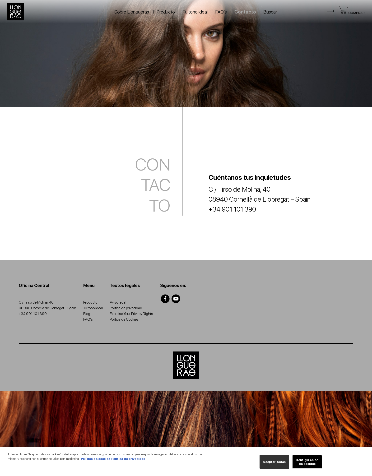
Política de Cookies (124, 319)
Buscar (270, 12)
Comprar (351, 13)
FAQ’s (221, 12)
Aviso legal (118, 302)
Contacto (245, 12)
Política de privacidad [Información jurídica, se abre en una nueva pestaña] (128, 460)
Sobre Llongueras (131, 12)
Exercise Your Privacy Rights (131, 313)
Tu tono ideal (195, 12)
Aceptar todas (274, 463)
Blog (86, 313)
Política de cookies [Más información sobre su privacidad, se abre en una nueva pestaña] (95, 460)
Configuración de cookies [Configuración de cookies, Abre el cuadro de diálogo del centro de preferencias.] (307, 463)
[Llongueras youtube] (176, 298)
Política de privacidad (126, 308)
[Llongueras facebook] (165, 298)
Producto (166, 12)
